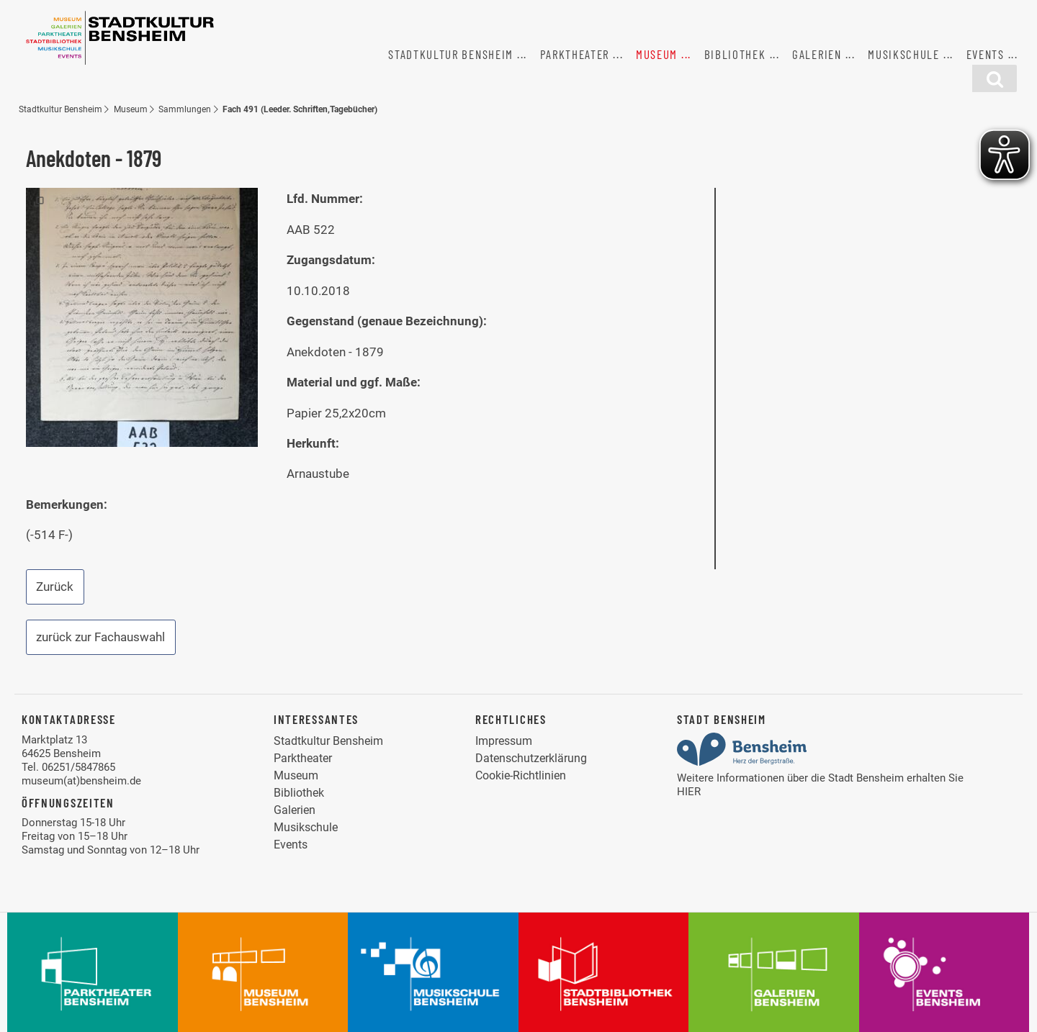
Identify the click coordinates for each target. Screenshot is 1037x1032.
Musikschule (904, 54)
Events (985, 54)
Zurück (54, 586)
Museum (657, 54)
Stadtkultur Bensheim (450, 54)
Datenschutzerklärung (531, 758)
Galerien (817, 54)
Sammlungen (184, 109)
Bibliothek (735, 54)
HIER (689, 791)
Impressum (503, 741)
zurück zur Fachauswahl (100, 637)
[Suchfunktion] (994, 78)
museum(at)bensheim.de (81, 780)
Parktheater (575, 54)
